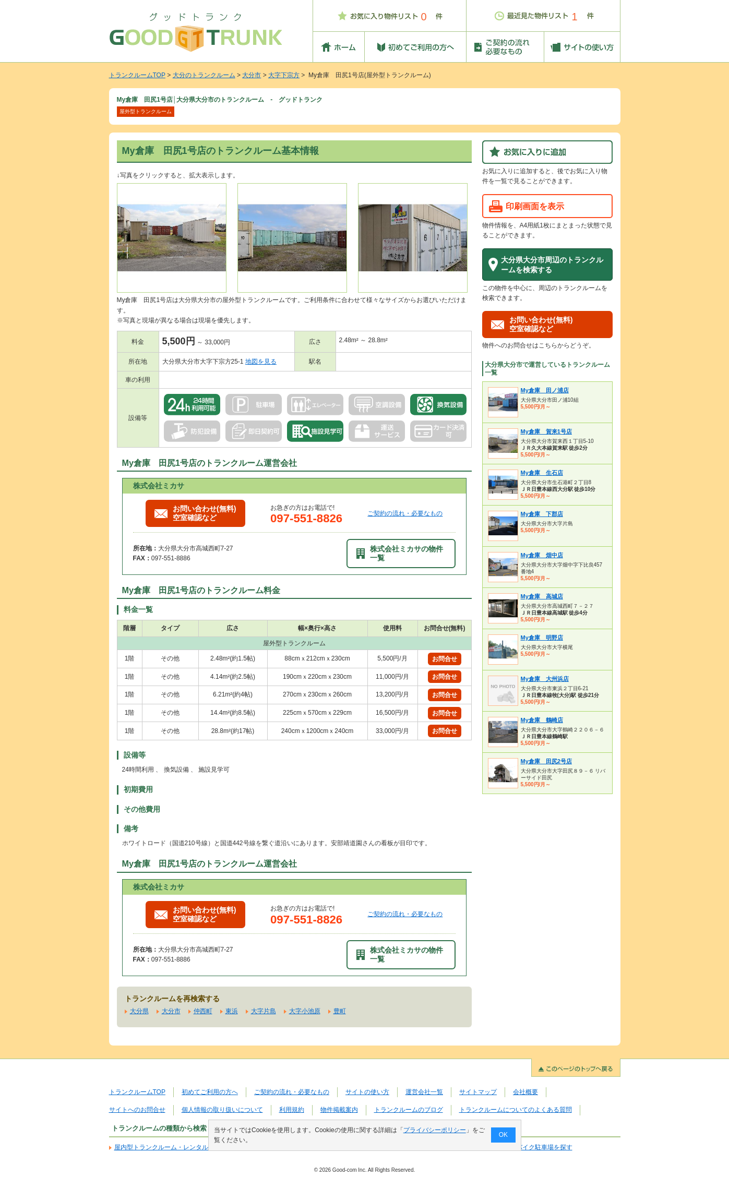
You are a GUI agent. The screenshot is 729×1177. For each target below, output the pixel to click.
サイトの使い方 (367, 1092)
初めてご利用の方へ (210, 1092)
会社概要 (525, 1092)
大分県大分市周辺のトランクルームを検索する (552, 265)
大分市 (251, 75)
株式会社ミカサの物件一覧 (399, 553)
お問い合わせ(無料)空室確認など (195, 513)
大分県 (139, 1011)
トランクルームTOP (137, 75)
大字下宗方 (284, 75)
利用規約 (291, 1109)
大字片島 (263, 1011)
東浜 (231, 1011)
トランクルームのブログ (408, 1109)
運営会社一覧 (424, 1092)
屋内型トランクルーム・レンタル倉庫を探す (177, 1147)
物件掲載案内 (339, 1109)
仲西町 (203, 1011)
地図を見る (261, 361)
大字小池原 (304, 1011)
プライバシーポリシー (434, 1130)
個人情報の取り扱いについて (222, 1109)
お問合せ (444, 659)
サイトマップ (478, 1092)
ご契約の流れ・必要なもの (405, 513)
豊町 (339, 1011)
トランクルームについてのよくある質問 (515, 1109)
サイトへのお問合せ (137, 1109)
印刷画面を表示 (535, 206)
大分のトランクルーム (204, 75)
